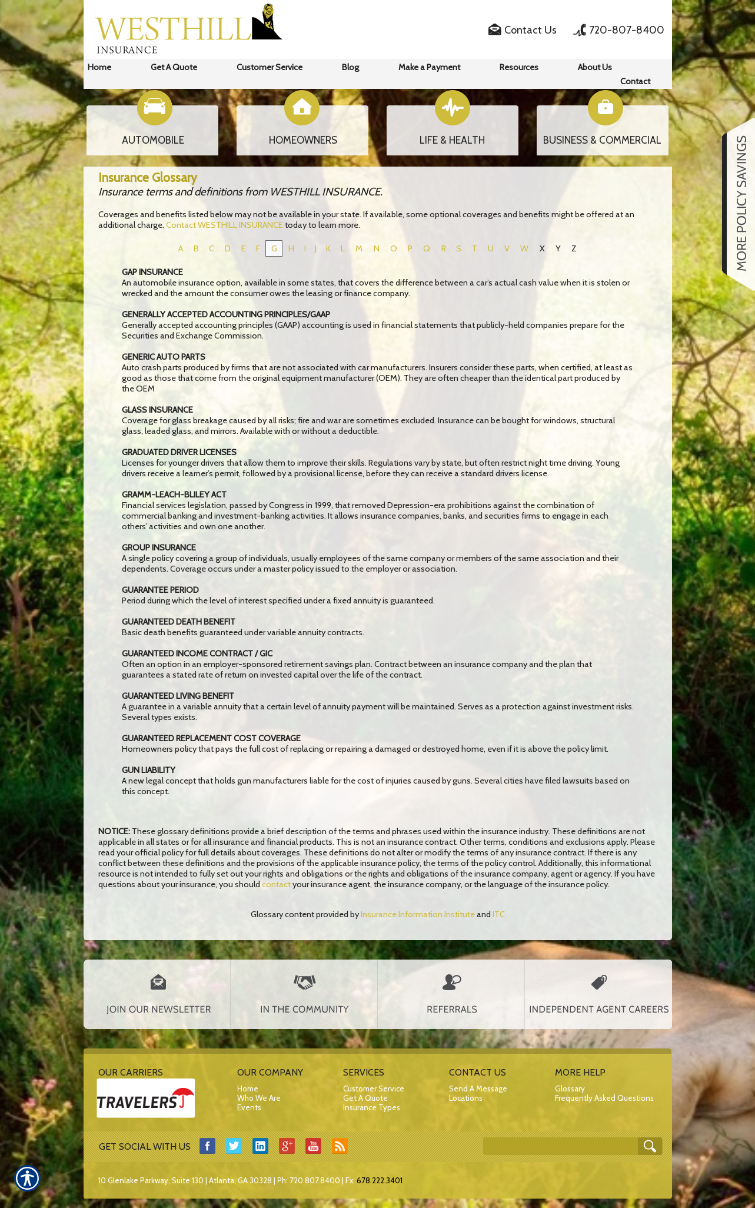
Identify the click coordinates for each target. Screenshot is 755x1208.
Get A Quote (365, 1098)
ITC (499, 914)
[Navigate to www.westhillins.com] (734, 204)
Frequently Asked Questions (604, 1098)
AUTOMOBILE (153, 140)
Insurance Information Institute (418, 914)
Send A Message (478, 1088)
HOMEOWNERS (303, 140)
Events (249, 1107)
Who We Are (259, 1098)
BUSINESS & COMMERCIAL (602, 140)
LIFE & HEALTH (452, 140)
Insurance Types (371, 1107)
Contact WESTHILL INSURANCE (224, 225)
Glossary (570, 1088)
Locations (466, 1098)
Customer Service (373, 1088)
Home (247, 1088)
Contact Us (530, 30)
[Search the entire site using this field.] (562, 1146)
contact (276, 884)
